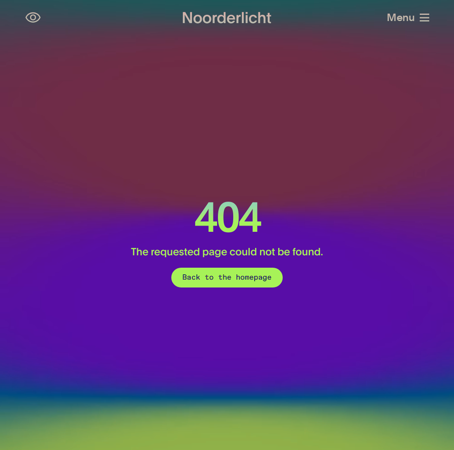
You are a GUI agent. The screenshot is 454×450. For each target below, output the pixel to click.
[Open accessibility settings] (33, 17)
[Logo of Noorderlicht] (227, 17)
